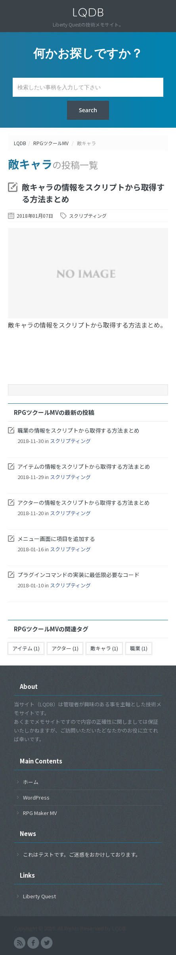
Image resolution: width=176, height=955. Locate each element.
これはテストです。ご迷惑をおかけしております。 (82, 854)
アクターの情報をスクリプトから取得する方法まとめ (83, 502)
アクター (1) (65, 648)
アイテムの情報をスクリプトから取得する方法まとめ (83, 466)
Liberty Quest (39, 896)
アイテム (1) (26, 648)
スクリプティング (88, 215)
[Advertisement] (88, 362)
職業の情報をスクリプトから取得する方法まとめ (78, 430)
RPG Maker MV (40, 813)
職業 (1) (138, 648)
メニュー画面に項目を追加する (56, 539)
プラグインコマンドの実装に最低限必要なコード (78, 575)
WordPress (36, 797)
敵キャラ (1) (104, 648)
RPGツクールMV (51, 143)
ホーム (30, 782)
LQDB (20, 143)
